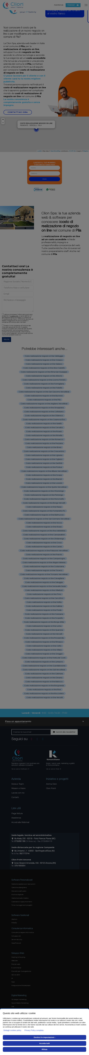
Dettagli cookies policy (12, 1030)
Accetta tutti (44, 1043)
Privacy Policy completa (34, 1030)
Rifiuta (44, 1049)
